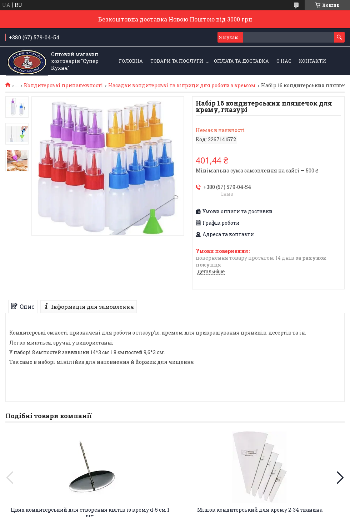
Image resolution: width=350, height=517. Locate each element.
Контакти (312, 61)
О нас (283, 61)
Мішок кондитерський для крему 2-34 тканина (259, 509)
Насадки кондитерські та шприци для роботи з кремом (182, 85)
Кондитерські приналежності (63, 85)
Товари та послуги (176, 61)
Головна (131, 61)
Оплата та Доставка (241, 61)
